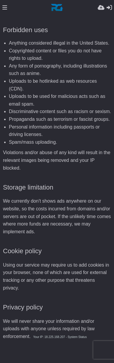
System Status (77, 337)
